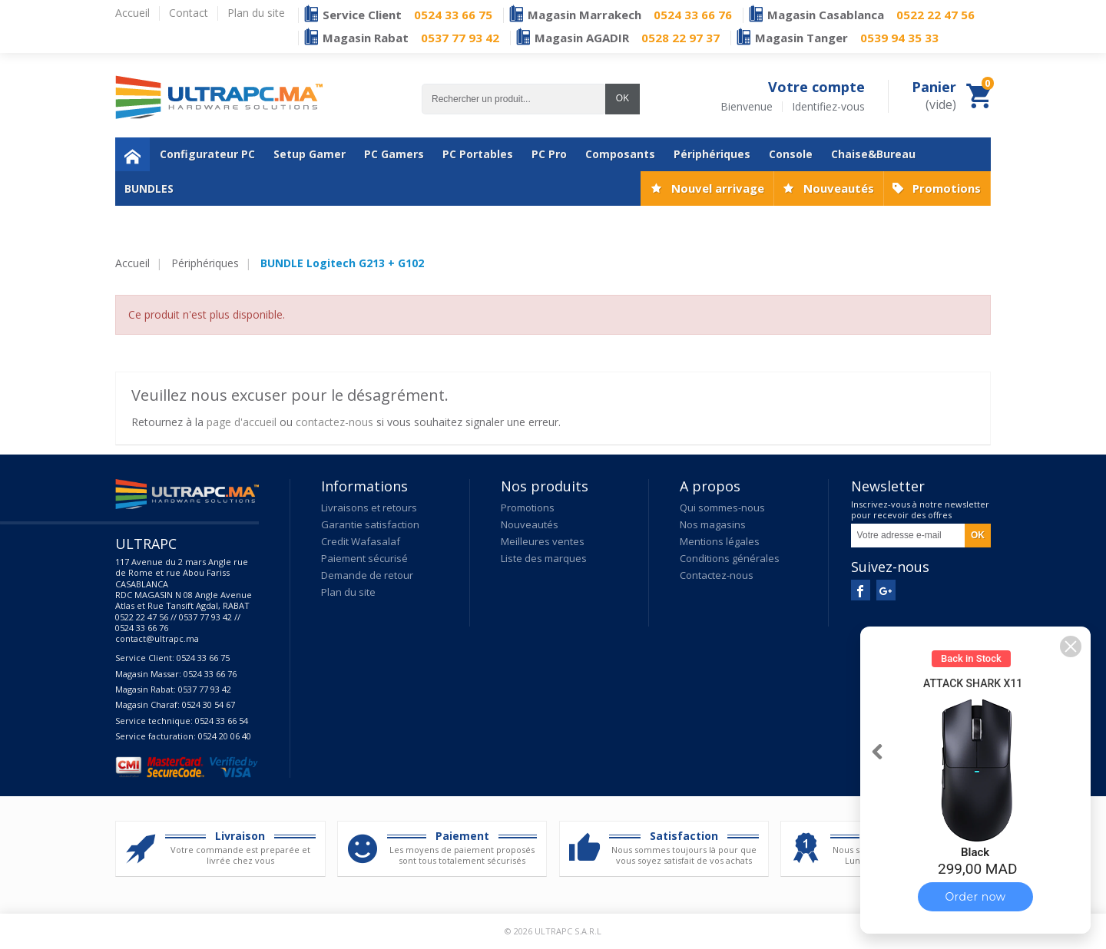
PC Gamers (394, 154)
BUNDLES (149, 188)
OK (622, 98)
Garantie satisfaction (370, 524)
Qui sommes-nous (722, 507)
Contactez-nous (716, 575)
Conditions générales (730, 558)
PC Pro (549, 154)
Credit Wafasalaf (360, 541)
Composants (620, 154)
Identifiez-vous (828, 106)
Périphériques (712, 154)
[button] (1070, 646)
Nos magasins (713, 524)
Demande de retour (367, 575)
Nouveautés (838, 188)
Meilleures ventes (542, 541)
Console (791, 154)
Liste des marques (544, 558)
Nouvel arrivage (717, 188)
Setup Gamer (309, 154)
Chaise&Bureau (873, 154)
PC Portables (477, 154)
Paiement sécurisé (364, 558)
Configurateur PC (207, 154)
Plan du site (348, 592)
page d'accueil (241, 422)
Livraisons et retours (369, 507)
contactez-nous (334, 422)
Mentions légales (720, 541)
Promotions (946, 188)
